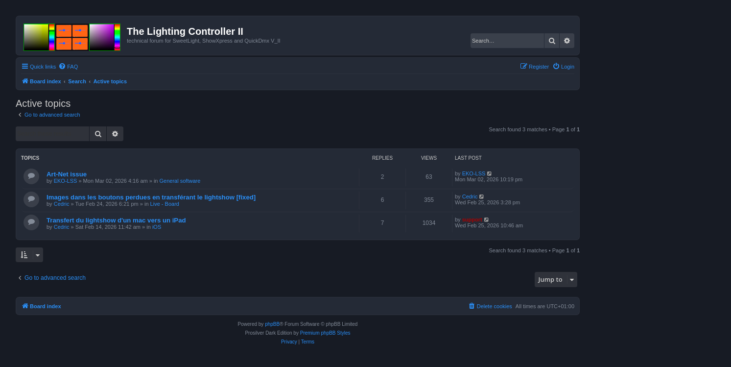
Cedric (62, 204)
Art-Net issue (67, 174)
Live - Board (164, 204)
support (472, 219)
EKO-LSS (65, 181)
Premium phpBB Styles (325, 333)
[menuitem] (68, 67)
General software (180, 181)
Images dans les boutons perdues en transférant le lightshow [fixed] (151, 197)
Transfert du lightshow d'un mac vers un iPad (116, 220)
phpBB (272, 324)
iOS (156, 227)
